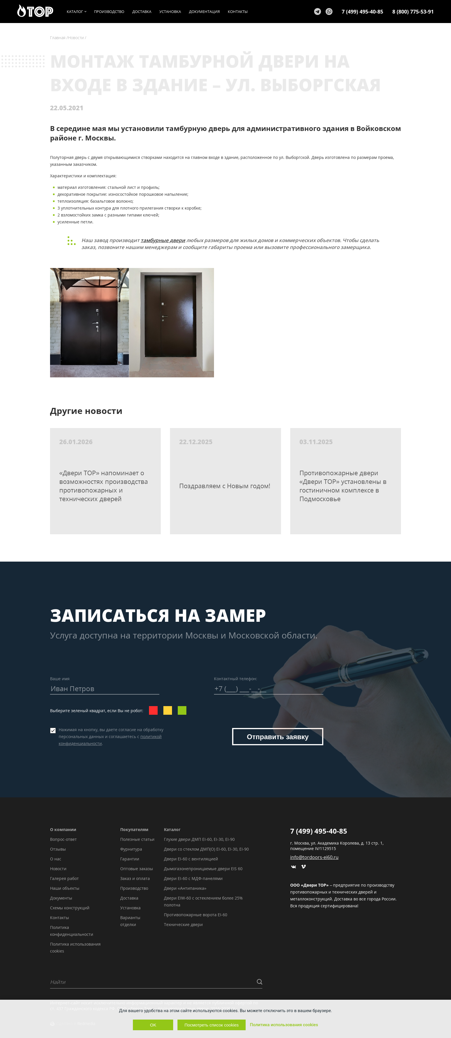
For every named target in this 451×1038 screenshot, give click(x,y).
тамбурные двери (163, 240)
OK (153, 1024)
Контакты (59, 917)
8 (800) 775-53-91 (413, 11)
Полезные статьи (137, 839)
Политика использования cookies (284, 1024)
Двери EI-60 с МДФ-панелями (193, 878)
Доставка (129, 898)
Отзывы (58, 849)
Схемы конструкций (69, 907)
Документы (61, 898)
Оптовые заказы (136, 868)
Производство (134, 888)
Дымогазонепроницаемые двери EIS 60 (203, 868)
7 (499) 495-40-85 (362, 11)
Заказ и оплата (135, 878)
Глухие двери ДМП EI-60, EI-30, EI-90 (199, 839)
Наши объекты (64, 888)
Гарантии (129, 859)
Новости (58, 868)
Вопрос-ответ (63, 839)
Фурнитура (131, 849)
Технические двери (183, 924)
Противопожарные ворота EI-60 (195, 914)
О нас (55, 859)
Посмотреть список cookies (211, 1024)
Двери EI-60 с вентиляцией (191, 859)
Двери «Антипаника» (185, 888)
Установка (130, 907)
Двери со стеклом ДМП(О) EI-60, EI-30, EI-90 (206, 849)
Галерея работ (64, 878)
